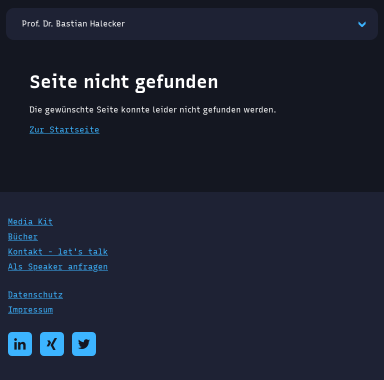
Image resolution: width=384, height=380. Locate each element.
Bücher (23, 237)
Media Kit (30, 221)
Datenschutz (35, 295)
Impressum (30, 309)
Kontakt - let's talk (58, 251)
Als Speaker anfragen (58, 267)
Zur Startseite (65, 129)
